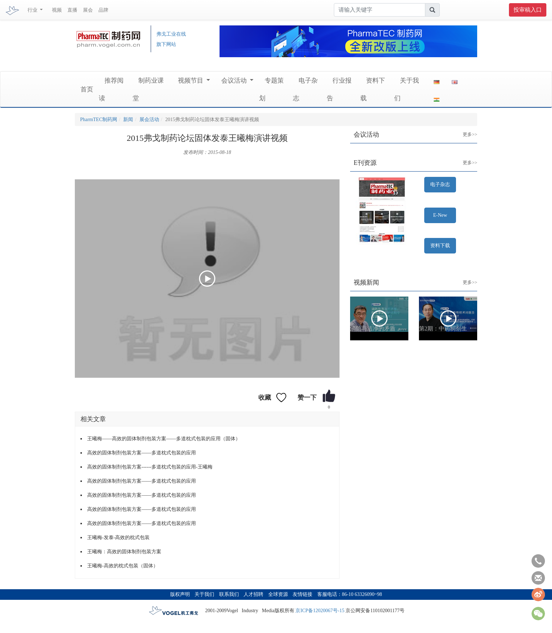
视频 (57, 10)
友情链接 (302, 594)
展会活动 (149, 119)
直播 (72, 10)
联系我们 (229, 594)
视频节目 (191, 80)
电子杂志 (440, 184)
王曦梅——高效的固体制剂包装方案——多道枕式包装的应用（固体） (163, 438)
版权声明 (180, 594)
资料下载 (440, 245)
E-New (440, 215)
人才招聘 (253, 594)
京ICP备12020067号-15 (319, 610)
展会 (88, 10)
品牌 (103, 10)
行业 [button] (33, 10)
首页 (86, 89)
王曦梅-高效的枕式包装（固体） (122, 565)
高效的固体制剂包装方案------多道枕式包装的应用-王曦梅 (149, 467)
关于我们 (204, 594)
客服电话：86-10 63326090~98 (349, 594)
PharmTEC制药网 (98, 119)
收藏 (264, 397)
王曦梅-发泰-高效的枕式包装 (118, 537)
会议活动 (234, 80)
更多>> (464, 129)
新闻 (128, 119)
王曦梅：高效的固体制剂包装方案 (124, 551)
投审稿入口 (528, 10)
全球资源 (278, 594)
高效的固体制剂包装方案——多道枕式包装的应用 (141, 452)
